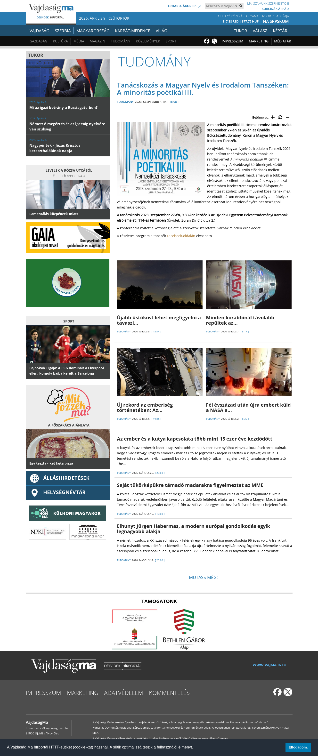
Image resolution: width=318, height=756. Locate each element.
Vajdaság (39, 30)
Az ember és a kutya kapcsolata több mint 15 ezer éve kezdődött (194, 438)
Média (78, 41)
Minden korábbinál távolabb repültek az (240, 320)
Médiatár (282, 41)
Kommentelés (169, 693)
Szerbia (63, 30)
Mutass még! (203, 577)
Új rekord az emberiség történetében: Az (145, 407)
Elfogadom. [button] (298, 747)
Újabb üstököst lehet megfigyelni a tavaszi (159, 320)
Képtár (280, 30)
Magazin (97, 41)
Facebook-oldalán (181, 235)
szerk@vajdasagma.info (52, 728)
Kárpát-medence (132, 30)
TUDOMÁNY (125, 102)
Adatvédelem (123, 693)
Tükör (240, 30)
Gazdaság (38, 41)
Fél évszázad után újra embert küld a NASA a (248, 407)
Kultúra (60, 41)
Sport (171, 41)
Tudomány (120, 41)
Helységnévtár (57, 492)
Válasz (260, 30)
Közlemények (148, 41)
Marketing (259, 41)
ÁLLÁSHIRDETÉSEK (59, 478)
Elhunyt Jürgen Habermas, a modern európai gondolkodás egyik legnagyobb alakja (193, 529)
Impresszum (232, 41)
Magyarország (92, 30)
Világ (161, 30)
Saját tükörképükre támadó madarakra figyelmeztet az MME (190, 485)
